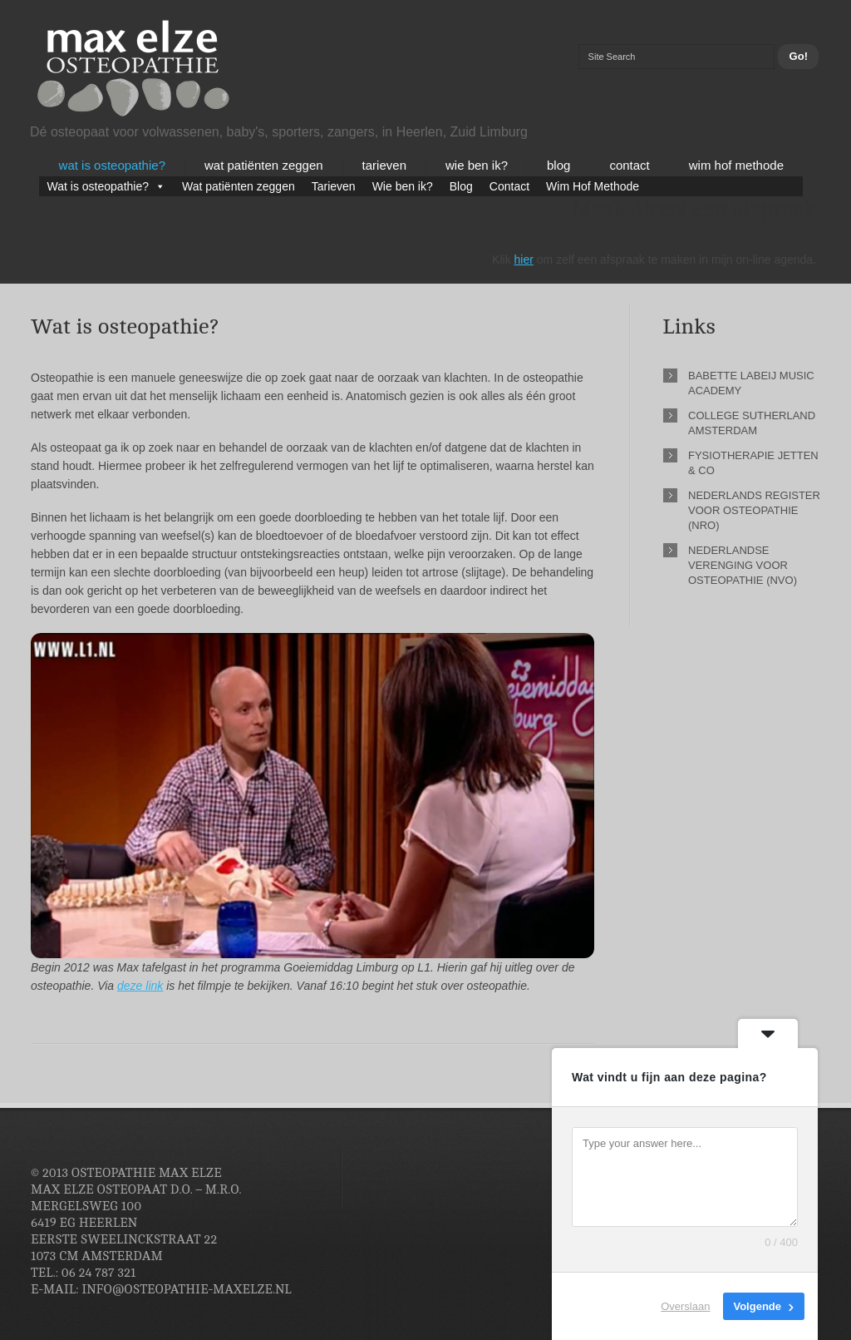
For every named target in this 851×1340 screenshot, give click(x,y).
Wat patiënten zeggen (263, 165)
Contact (629, 165)
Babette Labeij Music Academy (751, 383)
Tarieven (384, 165)
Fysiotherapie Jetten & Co (753, 463)
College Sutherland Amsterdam (751, 423)
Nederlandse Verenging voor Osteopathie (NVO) (742, 565)
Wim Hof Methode (736, 165)
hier (524, 259)
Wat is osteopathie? (112, 165)
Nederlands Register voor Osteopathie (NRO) (754, 510)
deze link (140, 985)
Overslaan (685, 1306)
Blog (558, 165)
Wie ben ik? (476, 165)
